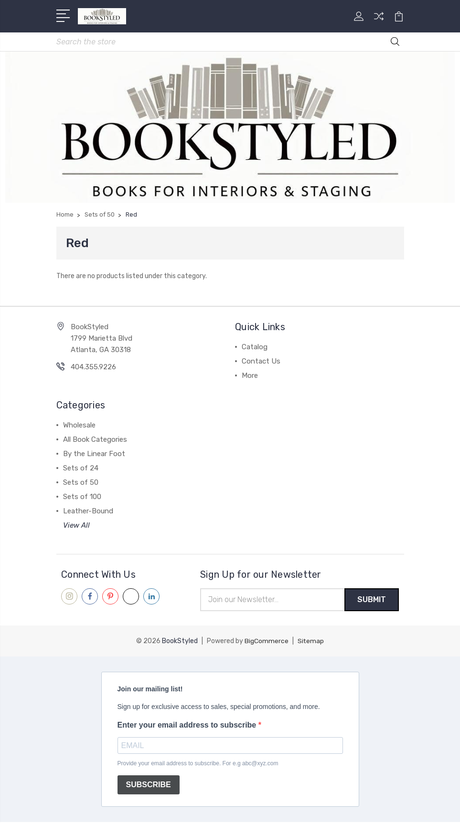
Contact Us (261, 361)
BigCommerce (267, 642)
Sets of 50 (80, 483)
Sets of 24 (80, 468)
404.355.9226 (93, 367)
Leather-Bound (88, 511)
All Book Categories (95, 440)
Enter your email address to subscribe (188, 726)
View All (76, 525)
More (250, 376)
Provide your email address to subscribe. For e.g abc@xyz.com (198, 764)
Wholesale (79, 425)
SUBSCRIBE (148, 785)
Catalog (254, 347)
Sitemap (311, 642)
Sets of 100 (82, 497)
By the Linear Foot (94, 454)
